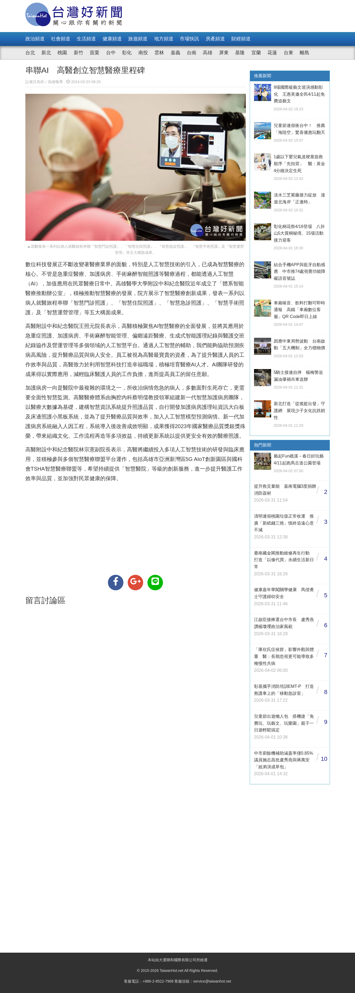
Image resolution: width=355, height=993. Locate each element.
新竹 (78, 52)
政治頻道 (35, 38)
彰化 (127, 52)
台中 (111, 52)
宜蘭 (256, 52)
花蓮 (272, 52)
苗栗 (94, 52)
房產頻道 (215, 38)
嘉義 (175, 52)
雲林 (159, 52)
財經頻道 (241, 38)
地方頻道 (163, 38)
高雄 (207, 52)
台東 (288, 52)
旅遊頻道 (137, 38)
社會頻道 (60, 38)
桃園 (62, 52)
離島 (304, 52)
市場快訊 (189, 38)
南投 (143, 52)
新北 (46, 52)
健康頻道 (112, 38)
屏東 (224, 52)
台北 (30, 52)
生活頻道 (86, 38)
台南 (191, 52)
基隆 (240, 52)
